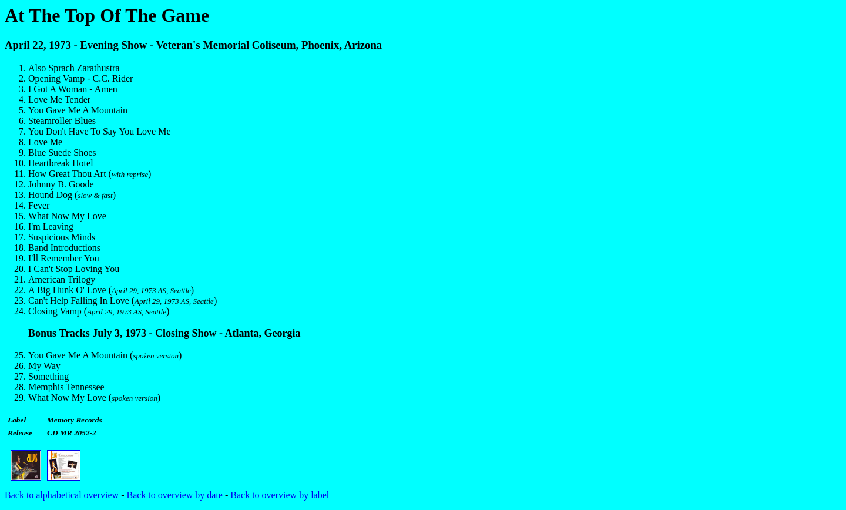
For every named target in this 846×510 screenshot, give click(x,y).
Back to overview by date (174, 495)
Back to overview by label (279, 495)
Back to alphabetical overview (62, 495)
